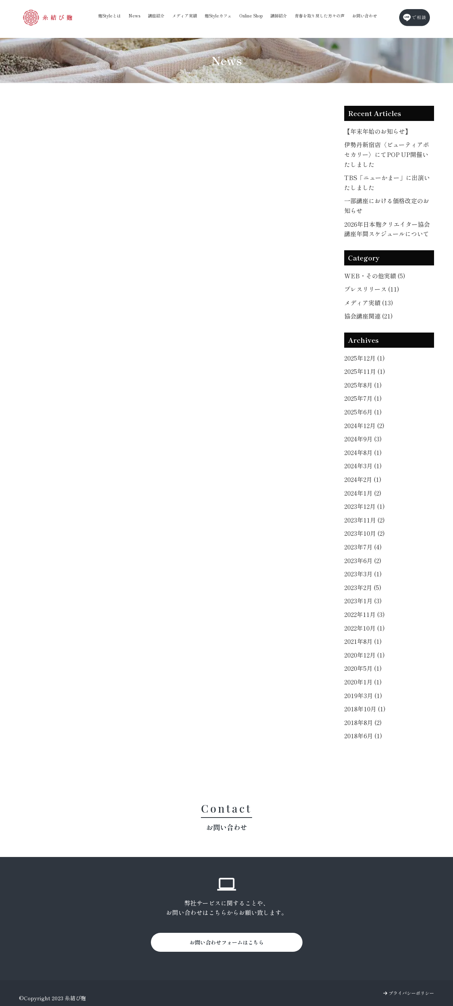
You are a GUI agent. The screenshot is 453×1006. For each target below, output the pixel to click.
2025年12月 (364, 358)
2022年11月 (364, 614)
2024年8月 (363, 452)
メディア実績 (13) (368, 302)
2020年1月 (363, 681)
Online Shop (251, 16)
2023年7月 (363, 546)
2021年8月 (363, 641)
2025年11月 (364, 371)
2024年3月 (363, 465)
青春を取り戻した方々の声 (320, 16)
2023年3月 (363, 573)
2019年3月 (363, 695)
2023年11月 (364, 519)
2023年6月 (362, 560)
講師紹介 (278, 16)
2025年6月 (363, 411)
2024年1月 (362, 493)
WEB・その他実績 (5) (374, 275)
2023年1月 (363, 600)
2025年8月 (363, 384)
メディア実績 (184, 16)
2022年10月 (364, 627)
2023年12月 (364, 506)
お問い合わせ (364, 16)
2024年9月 (363, 438)
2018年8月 (363, 722)
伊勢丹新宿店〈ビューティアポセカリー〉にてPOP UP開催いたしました (386, 154)
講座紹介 (156, 16)
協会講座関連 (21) (368, 315)
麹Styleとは (109, 16)
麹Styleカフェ (218, 16)
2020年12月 (364, 654)
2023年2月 (362, 587)
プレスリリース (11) (371, 288)
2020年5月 (363, 668)
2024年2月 (362, 479)
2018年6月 (363, 735)
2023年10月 (364, 533)
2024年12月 (364, 425)
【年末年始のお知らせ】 (377, 131)
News (134, 16)
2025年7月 (363, 398)
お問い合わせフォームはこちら (227, 942)
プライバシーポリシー (408, 993)
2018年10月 (365, 708)
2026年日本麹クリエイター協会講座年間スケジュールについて (387, 229)
